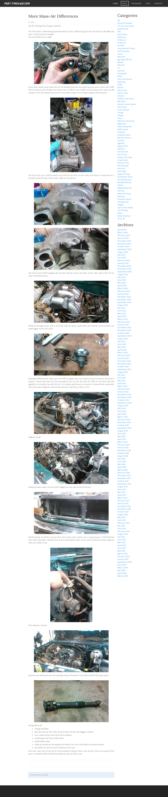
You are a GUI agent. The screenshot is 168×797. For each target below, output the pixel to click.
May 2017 (121, 492)
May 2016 (121, 517)
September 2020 (124, 403)
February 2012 (123, 556)
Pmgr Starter (122, 160)
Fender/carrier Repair (126, 104)
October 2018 (123, 453)
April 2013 (121, 545)
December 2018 (124, 450)
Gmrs (119, 118)
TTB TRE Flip (122, 210)
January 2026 (123, 238)
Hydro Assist (122, 129)
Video (119, 213)
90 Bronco (121, 40)
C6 (118, 68)
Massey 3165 (122, 146)
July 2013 (121, 537)
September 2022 (124, 336)
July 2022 (121, 341)
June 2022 (121, 344)
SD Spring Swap (124, 180)
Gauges (120, 115)
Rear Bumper (123, 166)
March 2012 (122, 554)
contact (158, 3)
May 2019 (121, 436)
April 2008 (122, 573)
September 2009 (124, 562)
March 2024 (122, 288)
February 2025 (123, 260)
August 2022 (122, 339)
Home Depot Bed (124, 127)
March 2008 (122, 576)
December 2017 (124, 475)
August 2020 (122, 406)
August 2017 (122, 487)
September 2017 (124, 484)
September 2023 (124, 302)
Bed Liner (121, 57)
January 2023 (123, 325)
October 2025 (123, 246)
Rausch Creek (123, 163)
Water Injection (124, 216)
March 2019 (122, 442)
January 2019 (122, 448)
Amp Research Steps (126, 48)
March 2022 (122, 353)
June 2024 (121, 280)
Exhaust (120, 96)
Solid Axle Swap (124, 194)
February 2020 (123, 420)
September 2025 (124, 249)
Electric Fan (122, 90)
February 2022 (123, 355)
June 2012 (121, 548)
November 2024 (124, 269)
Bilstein (120, 62)
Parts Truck (122, 154)
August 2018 (122, 456)
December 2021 (124, 361)
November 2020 (124, 397)
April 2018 (121, 467)
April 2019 (121, 439)
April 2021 (121, 383)
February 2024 (123, 291)
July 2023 (121, 308)
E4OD (119, 76)
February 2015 (123, 523)
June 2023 (121, 311)
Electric (120, 87)
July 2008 (121, 570)
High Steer (121, 124)
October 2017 (123, 481)
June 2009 (121, 565)
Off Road (121, 149)
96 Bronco (121, 43)
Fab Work (121, 101)
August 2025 (122, 252)
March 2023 (122, 319)
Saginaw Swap (123, 174)
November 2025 (124, 244)
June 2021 (121, 378)
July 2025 (121, 255)
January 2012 (122, 559)
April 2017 (121, 495)
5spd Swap (122, 34)
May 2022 (121, 347)
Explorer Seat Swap (125, 99)
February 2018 (123, 473)
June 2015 (121, 520)
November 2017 (124, 478)
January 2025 (123, 263)
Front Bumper (123, 110)
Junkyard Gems (123, 135)
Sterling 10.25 (123, 202)
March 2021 (122, 386)
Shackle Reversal (124, 182)
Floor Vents (122, 107)
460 (119, 32)
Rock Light (121, 171)
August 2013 (122, 534)
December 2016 (124, 506)
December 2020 (124, 394)
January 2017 (122, 503)
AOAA (120, 54)
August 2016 (122, 515)
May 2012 (121, 551)
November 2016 (124, 509)
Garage (120, 113)
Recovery (121, 168)
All (118, 20)
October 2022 (123, 333)
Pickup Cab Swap (124, 157)
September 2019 (124, 428)
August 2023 (122, 305)
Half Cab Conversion (126, 121)
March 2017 (122, 498)
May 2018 (121, 464)
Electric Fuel (122, 93)
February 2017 (123, 501)
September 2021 (124, 369)
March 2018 (122, 470)
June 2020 (121, 411)
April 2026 (121, 230)
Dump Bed (122, 73)
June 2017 (121, 489)
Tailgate (120, 205)
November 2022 (124, 330)
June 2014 (121, 529)
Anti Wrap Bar (123, 51)
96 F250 (120, 46)
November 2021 (124, 364)
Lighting (120, 143)
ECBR (119, 85)
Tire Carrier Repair (125, 208)
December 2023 (124, 297)
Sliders (120, 185)
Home (115, 3)
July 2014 (121, 526)
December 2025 (124, 241)
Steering (120, 196)
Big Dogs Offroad (124, 60)
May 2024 (121, 283)
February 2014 (123, 531)
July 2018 (121, 459)
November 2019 (124, 422)
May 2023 (121, 314)
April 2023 (121, 316)
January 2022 (123, 358)
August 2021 (122, 372)
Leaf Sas (120, 141)
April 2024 (121, 286)
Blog (124, 3)
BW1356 (120, 65)
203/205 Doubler (124, 23)
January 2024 (123, 294)
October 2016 (123, 512)
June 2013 (121, 540)
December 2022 (124, 327)
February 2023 (123, 322)
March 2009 (122, 568)
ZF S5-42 (121, 219)
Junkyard (121, 132)
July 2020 (121, 408)
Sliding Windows (124, 188)
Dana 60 (121, 71)
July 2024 (121, 277)
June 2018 (121, 462)
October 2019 (123, 425)
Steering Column (124, 199)
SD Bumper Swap (124, 177)
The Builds (136, 3)
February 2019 (123, 445)
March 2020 (122, 417)
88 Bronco (121, 37)
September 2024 (124, 272)
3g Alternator (122, 29)
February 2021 (123, 389)
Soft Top (120, 191)
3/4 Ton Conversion (125, 26)
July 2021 (121, 375)
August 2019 (122, 431)
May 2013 (121, 542)
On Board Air (122, 152)
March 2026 (122, 233)
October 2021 (123, 367)
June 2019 (121, 434)
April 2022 (121, 350)
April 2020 (122, 414)
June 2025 (121, 258)
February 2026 (123, 235)
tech (147, 3)
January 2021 (122, 392)
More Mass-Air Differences (53, 16)
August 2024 (122, 274)
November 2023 (124, 300)
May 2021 (121, 381)
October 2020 (123, 400)
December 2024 (124, 266)
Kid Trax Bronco (124, 138)
